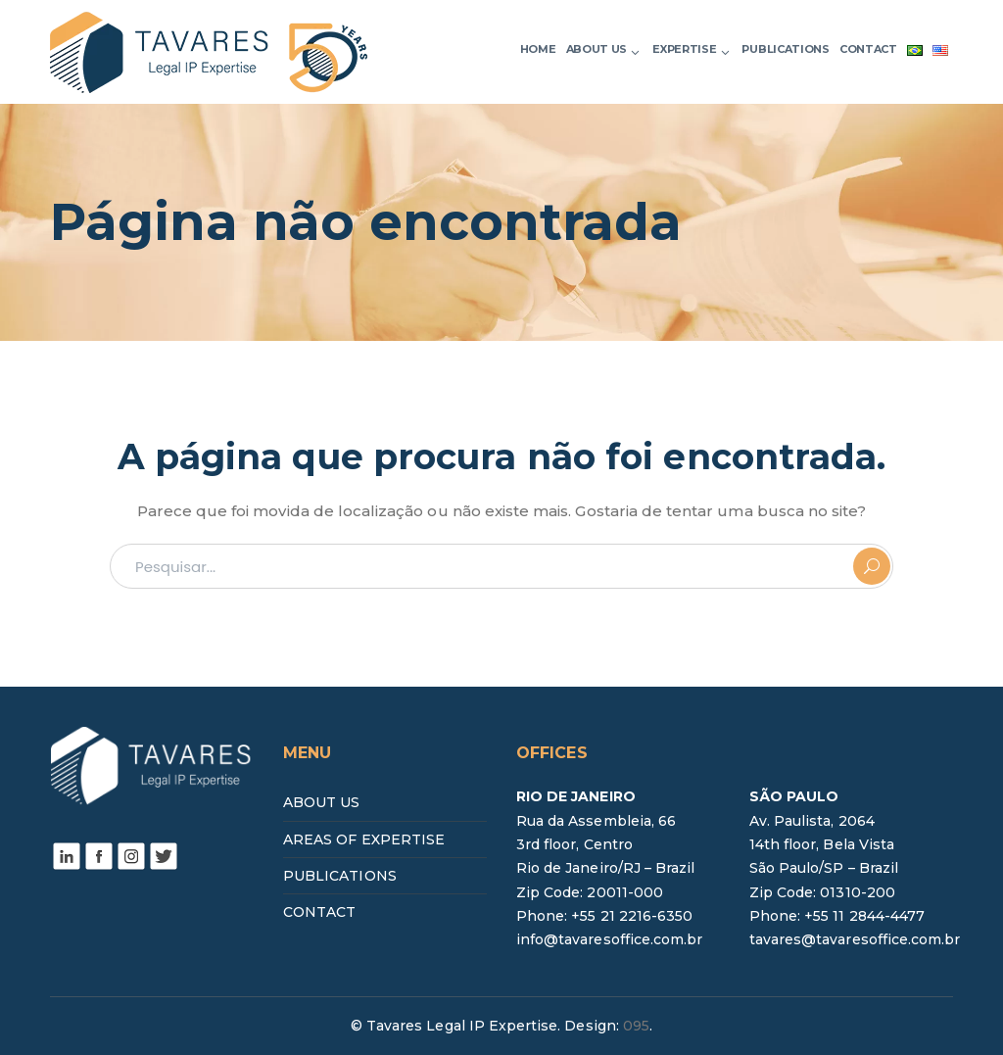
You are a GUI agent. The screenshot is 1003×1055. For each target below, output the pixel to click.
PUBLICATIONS (340, 876)
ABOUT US (321, 802)
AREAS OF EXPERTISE (364, 839)
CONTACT (319, 912)
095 (636, 1025)
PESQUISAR (871, 566)
